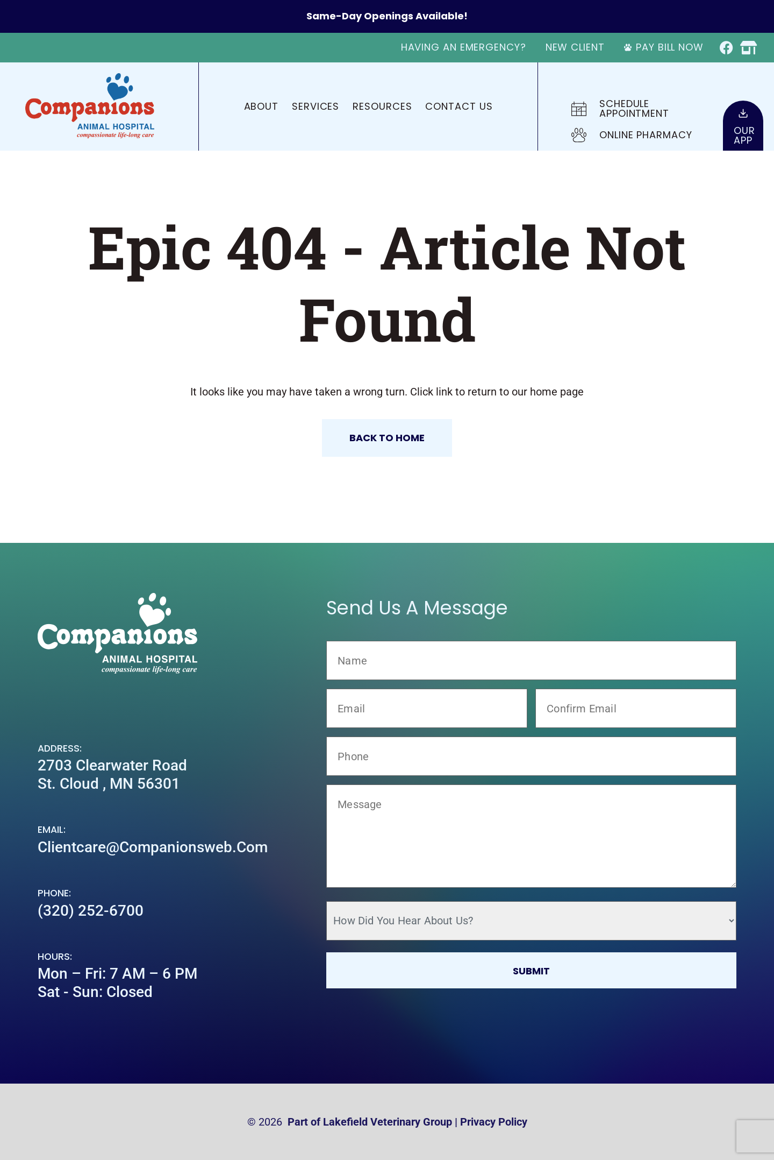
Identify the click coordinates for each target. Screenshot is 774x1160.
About (261, 106)
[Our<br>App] (743, 113)
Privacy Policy (493, 1121)
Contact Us (458, 106)
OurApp (744, 135)
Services (315, 106)
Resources (382, 106)
